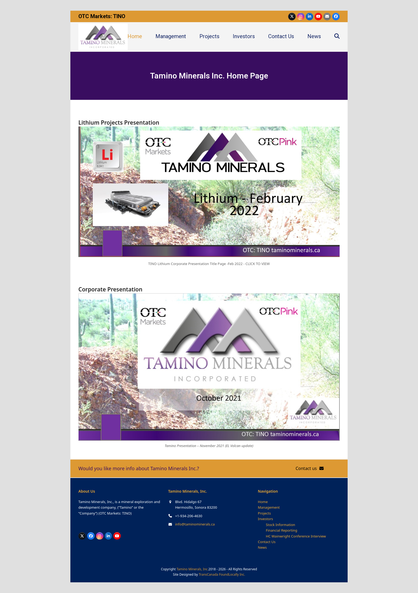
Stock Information (280, 524)
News (262, 547)
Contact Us (266, 541)
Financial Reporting (281, 530)
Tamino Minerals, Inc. (192, 569)
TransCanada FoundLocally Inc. (222, 574)
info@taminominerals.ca (195, 524)
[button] (337, 37)
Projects (264, 513)
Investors (265, 518)
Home (263, 501)
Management (269, 507)
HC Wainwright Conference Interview (296, 536)
